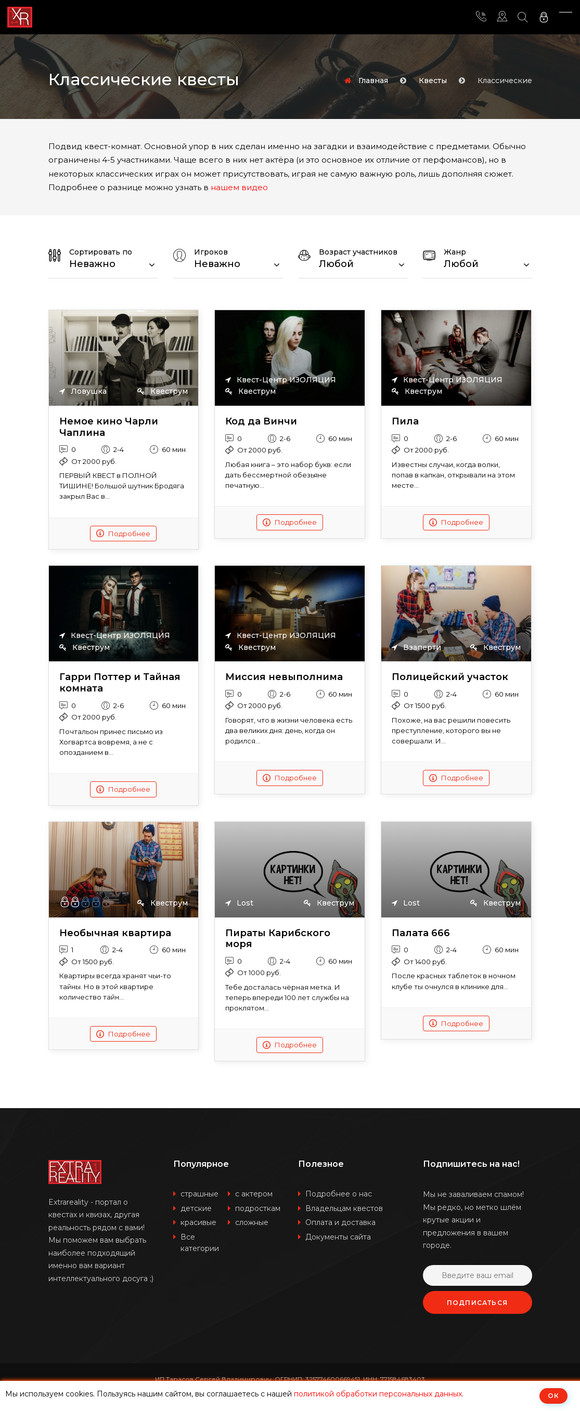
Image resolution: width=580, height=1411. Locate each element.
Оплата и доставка (340, 1222)
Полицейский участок (450, 677)
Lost (239, 903)
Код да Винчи (261, 421)
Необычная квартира (115, 933)
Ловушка (83, 391)
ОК (553, 1396)
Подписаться (477, 1303)
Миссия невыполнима (284, 677)
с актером (254, 1194)
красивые (198, 1222)
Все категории (200, 1243)
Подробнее (123, 533)
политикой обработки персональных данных (378, 1394)
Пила (405, 421)
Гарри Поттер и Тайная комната (120, 683)
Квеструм (162, 391)
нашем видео (239, 187)
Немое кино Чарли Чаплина (108, 427)
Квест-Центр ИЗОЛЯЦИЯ (280, 379)
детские (196, 1208)
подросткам (257, 1208)
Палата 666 (421, 933)
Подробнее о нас (338, 1194)
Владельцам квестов (344, 1208)
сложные (251, 1222)
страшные (199, 1194)
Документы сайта (338, 1237)
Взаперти (416, 647)
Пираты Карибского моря (277, 939)
